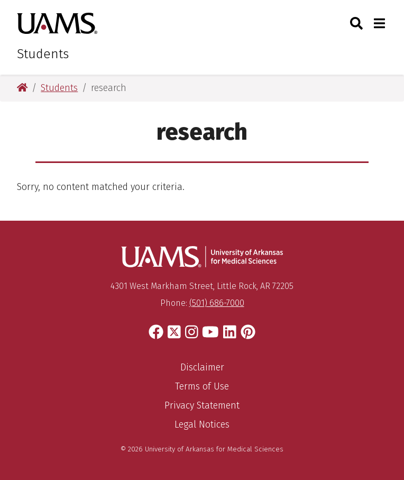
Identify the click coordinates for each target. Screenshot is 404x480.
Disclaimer (202, 367)
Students (43, 54)
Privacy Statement (202, 405)
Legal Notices (202, 424)
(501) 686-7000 (216, 303)
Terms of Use (202, 386)
